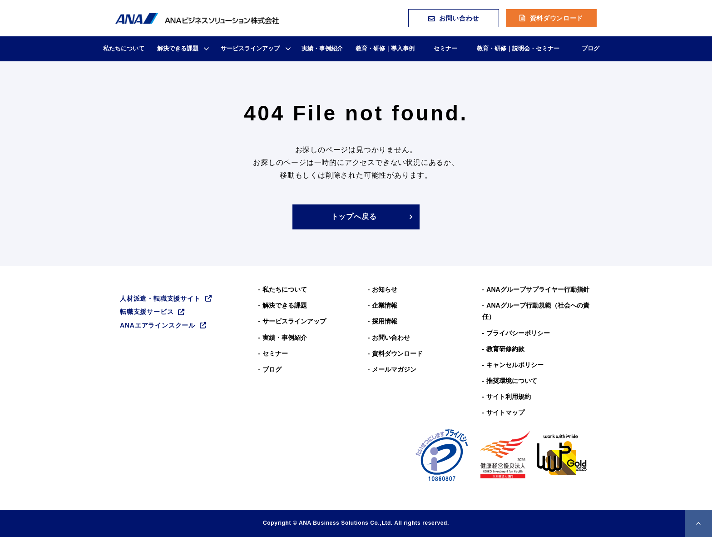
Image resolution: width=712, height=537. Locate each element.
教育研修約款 (505, 349)
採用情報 (384, 321)
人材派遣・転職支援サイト (160, 298)
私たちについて (123, 48)
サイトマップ (505, 412)
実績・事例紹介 (322, 48)
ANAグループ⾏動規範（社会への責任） (535, 311)
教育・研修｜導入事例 (385, 48)
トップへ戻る (354, 216)
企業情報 (384, 305)
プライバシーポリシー (518, 333)
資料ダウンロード (556, 18)
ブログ (590, 48)
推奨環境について (511, 380)
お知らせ (384, 289)
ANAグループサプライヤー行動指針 (537, 289)
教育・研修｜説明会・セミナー (518, 48)
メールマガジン (394, 369)
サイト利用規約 (508, 396)
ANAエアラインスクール (157, 325)
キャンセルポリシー (515, 364)
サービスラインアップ (250, 48)
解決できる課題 (177, 48)
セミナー (445, 48)
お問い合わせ (459, 18)
